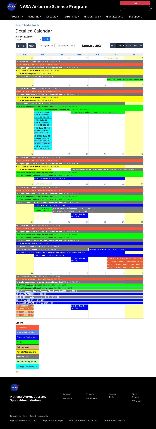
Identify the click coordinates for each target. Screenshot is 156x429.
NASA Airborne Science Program (53, 6)
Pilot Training (68, 211)
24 (32, 222)
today (31, 46)
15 (123, 154)
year (113, 45)
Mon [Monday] (43, 54)
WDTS (45, 285)
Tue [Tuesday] (61, 54)
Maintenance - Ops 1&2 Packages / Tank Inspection (96, 169)
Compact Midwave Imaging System (58, 109)
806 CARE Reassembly (33, 61)
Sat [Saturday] (134, 54)
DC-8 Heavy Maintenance (67, 208)
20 (87, 183)
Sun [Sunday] (24, 54)
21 (105, 183)
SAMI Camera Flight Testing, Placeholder (133, 79)
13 (87, 154)
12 (69, 154)
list (140, 45)
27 (32, 58)
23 (142, 183)
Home (18, 25)
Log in (135, 3)
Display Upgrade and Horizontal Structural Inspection (40, 67)
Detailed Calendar (31, 25)
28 (50, 58)
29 (69, 58)
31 (105, 58)
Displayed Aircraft (24, 36)
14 (105, 154)
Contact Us (120, 420)
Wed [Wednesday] (79, 54)
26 (69, 222)
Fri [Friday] (116, 54)
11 (50, 154)
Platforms (33, 17)
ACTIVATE (44, 205)
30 (87, 58)
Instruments (70, 17)
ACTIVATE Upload (33, 70)
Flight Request (114, 16)
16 (142, 154)
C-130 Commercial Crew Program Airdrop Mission (46, 252)
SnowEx (45, 178)
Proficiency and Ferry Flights (86, 112)
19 (69, 183)
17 (32, 183)
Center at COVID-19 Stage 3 (33, 64)
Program (16, 17)
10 (32, 154)
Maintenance (29, 76)
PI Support (136, 17)
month (121, 45)
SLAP (43, 255)
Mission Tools (92, 17)
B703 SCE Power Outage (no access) (127, 258)
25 (50, 222)
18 (50, 183)
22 (123, 183)
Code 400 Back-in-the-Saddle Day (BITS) (41, 114)
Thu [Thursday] (97, 54)
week (128, 45)
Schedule (51, 17)
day (135, 45)
